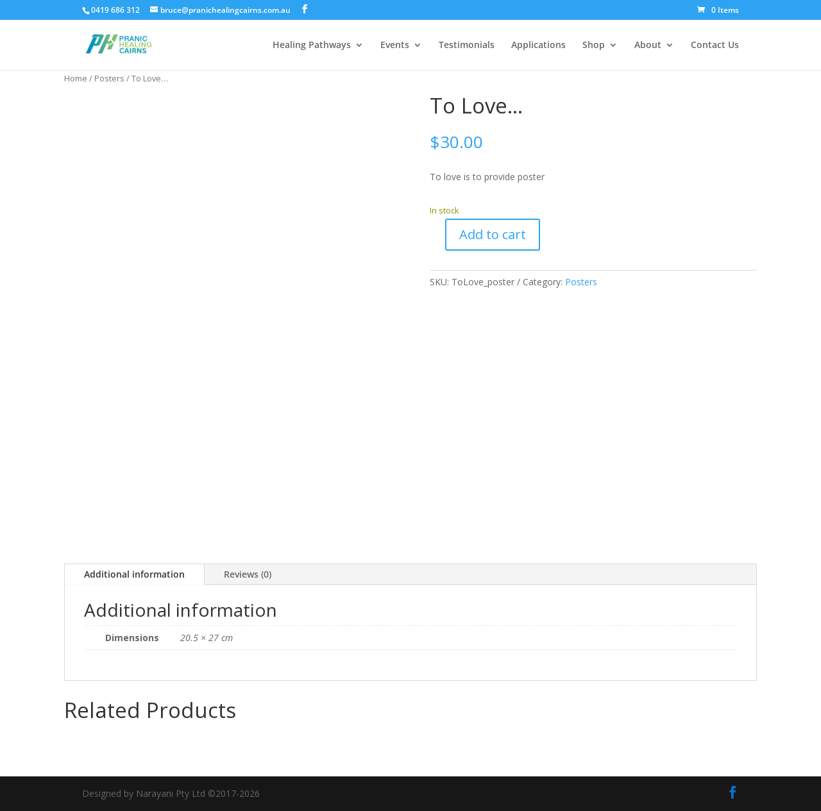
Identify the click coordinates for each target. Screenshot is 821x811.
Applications (538, 45)
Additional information (134, 574)
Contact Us (715, 45)
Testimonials (467, 45)
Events (394, 45)
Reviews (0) (247, 574)
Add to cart (492, 234)
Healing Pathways (312, 45)
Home (75, 78)
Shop (593, 45)
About (647, 45)
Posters (109, 78)
